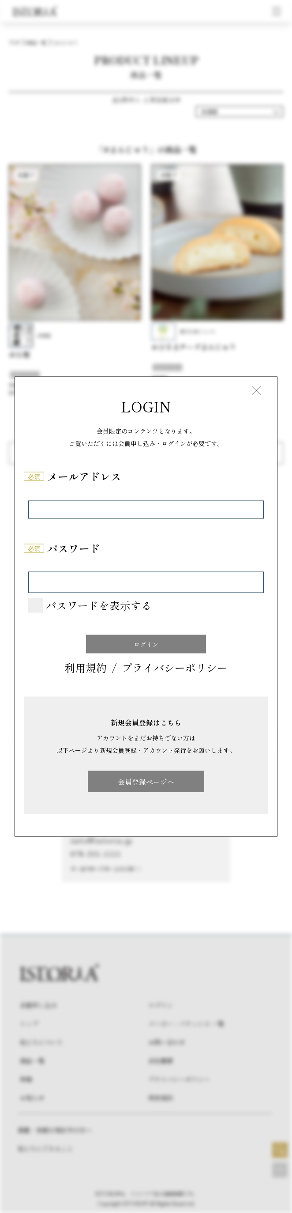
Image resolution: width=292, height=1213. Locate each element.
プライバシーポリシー (175, 668)
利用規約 (85, 668)
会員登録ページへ (146, 781)
